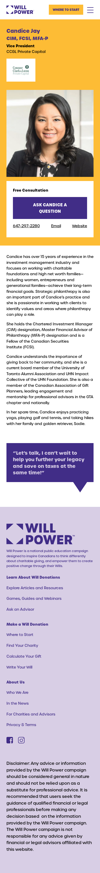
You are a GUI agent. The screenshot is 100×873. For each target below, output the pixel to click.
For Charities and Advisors (30, 714)
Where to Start (66, 9)
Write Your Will (19, 667)
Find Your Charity (22, 645)
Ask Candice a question (50, 208)
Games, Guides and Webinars (33, 598)
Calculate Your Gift (23, 656)
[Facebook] (9, 740)
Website (79, 226)
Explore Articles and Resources (34, 588)
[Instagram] (21, 740)
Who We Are (17, 692)
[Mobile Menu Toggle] (90, 10)
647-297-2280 (26, 226)
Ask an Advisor (20, 609)
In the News (17, 703)
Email (56, 226)
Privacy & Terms (21, 724)
